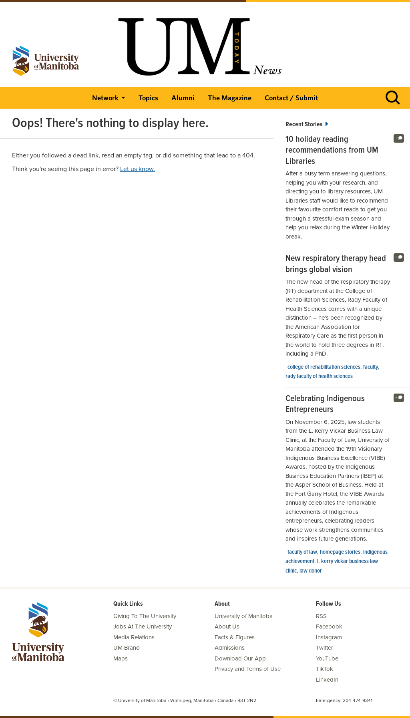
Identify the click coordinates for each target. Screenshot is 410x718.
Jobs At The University (142, 626)
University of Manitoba (244, 616)
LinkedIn (327, 679)
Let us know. (137, 169)
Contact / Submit (291, 97)
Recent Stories (306, 124)
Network (105, 97)
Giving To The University (144, 616)
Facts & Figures (235, 637)
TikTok (324, 668)
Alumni (183, 97)
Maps (120, 658)
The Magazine (229, 97)
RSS (321, 616)
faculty (370, 367)
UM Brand (126, 647)
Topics (148, 97)
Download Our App (240, 658)
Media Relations (134, 637)
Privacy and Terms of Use (248, 668)
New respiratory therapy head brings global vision (335, 264)
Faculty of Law (302, 552)
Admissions (230, 647)
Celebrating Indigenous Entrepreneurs (325, 405)
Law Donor (310, 571)
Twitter (324, 647)
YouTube (327, 658)
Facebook (329, 626)
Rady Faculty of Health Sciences (319, 376)
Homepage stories (340, 552)
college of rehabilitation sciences (323, 367)
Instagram (329, 637)
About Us (227, 626)
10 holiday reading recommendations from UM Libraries (331, 150)
